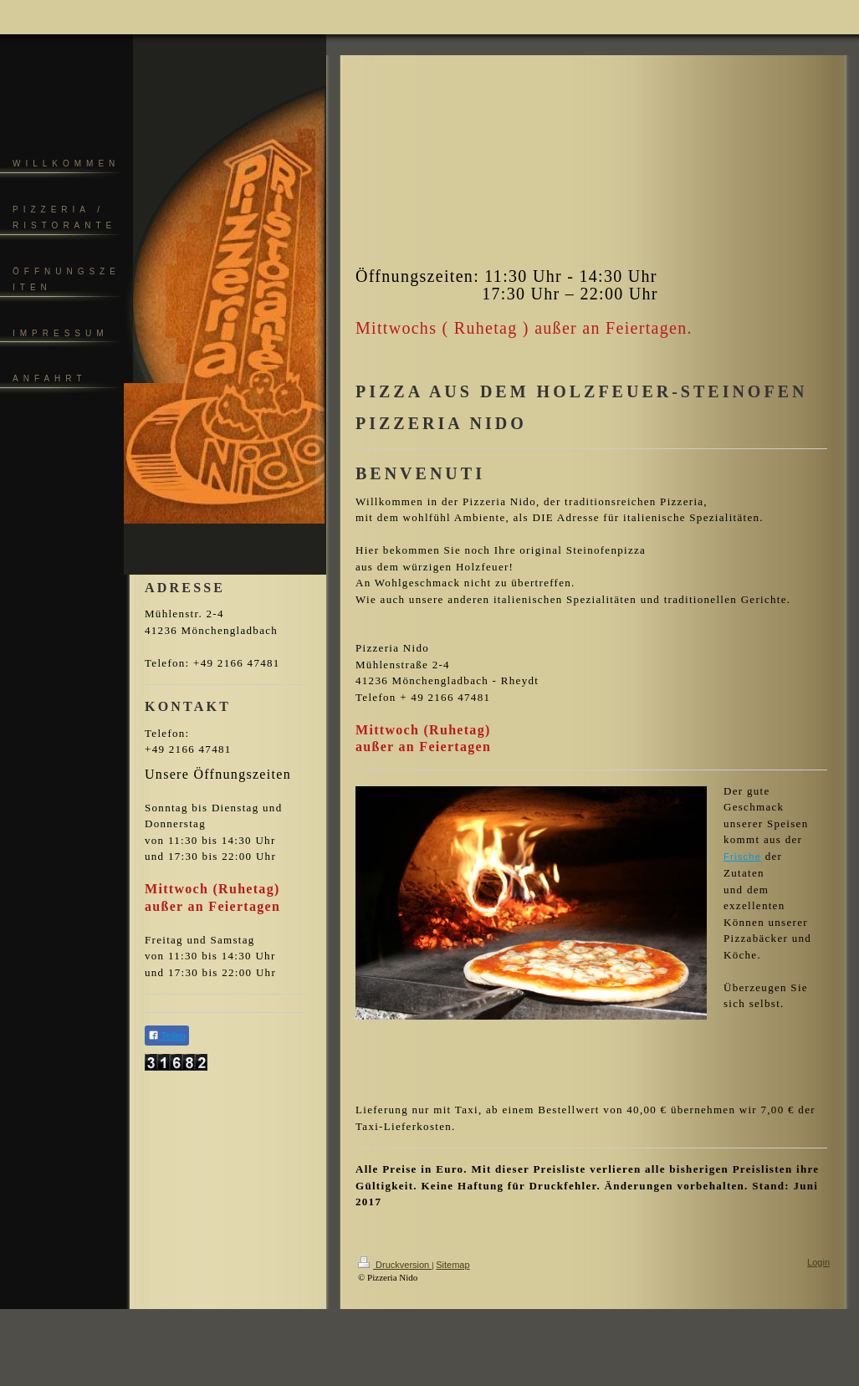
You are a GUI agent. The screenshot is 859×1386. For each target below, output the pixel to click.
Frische (742, 857)
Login (818, 1262)
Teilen (167, 1035)
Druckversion (395, 1265)
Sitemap (452, 1265)
